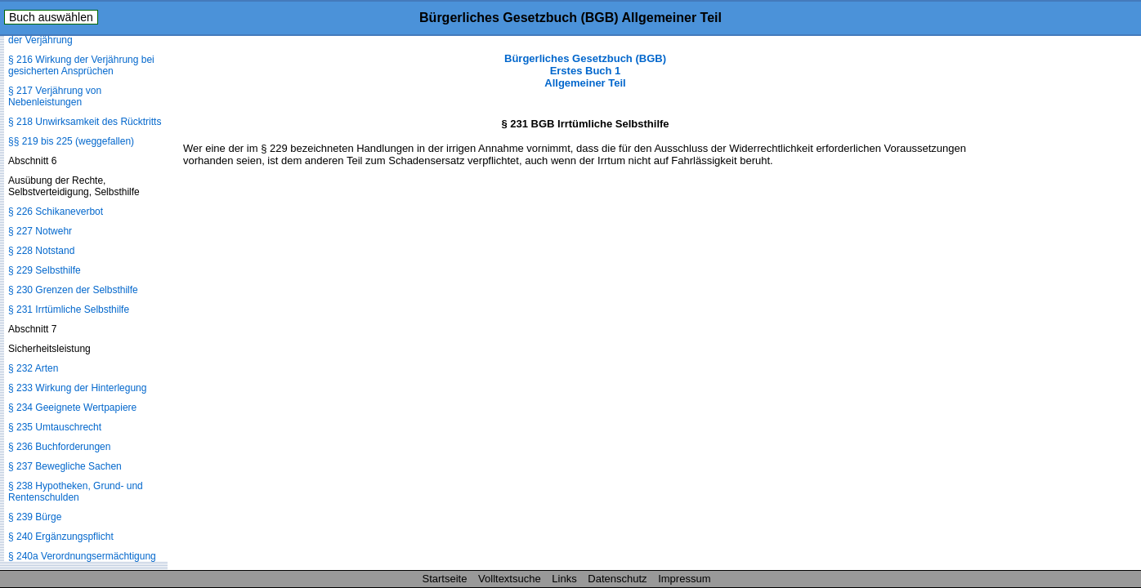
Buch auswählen (51, 17)
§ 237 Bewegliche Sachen (65, 466)
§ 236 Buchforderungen (59, 446)
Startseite (445, 578)
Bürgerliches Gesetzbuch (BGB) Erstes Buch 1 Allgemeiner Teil (585, 70)
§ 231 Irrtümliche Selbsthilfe (68, 309)
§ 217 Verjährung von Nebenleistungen (54, 96)
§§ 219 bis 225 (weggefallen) (71, 141)
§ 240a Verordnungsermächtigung (82, 556)
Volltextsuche (509, 578)
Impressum (684, 578)
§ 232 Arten (33, 368)
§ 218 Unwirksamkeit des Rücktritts (84, 121)
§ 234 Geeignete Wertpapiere (72, 407)
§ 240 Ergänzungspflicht (61, 536)
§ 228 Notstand (41, 250)
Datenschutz (617, 578)
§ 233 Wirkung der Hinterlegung (77, 388)
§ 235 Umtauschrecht (54, 427)
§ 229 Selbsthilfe (44, 270)
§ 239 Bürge (34, 517)
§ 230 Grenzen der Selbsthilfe (73, 290)
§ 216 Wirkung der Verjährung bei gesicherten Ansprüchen (81, 65)
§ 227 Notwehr (40, 231)
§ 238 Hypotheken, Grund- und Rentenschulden (75, 491)
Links (564, 578)
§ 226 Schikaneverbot (55, 211)
